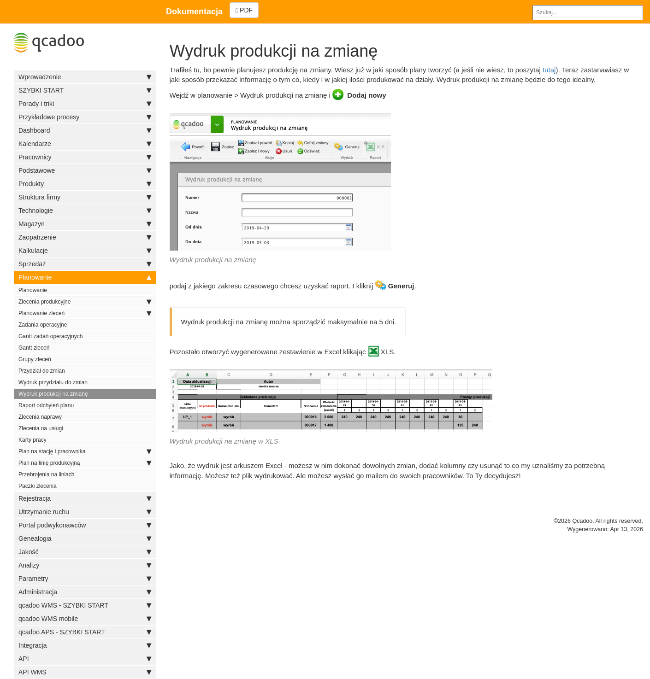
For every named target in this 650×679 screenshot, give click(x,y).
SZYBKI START (84, 90)
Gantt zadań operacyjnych (50, 336)
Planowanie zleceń (84, 313)
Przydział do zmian (41, 371)
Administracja (84, 592)
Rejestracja (84, 498)
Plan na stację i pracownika (84, 451)
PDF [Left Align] (244, 10)
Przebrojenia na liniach (46, 474)
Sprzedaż (84, 264)
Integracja (84, 645)
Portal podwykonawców (84, 525)
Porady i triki (84, 103)
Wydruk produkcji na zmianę (53, 394)
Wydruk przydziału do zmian (53, 382)
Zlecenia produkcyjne (84, 302)
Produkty (84, 183)
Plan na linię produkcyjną (84, 463)
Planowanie (84, 277)
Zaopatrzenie (84, 237)
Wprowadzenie (84, 77)
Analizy (84, 565)
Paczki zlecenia (37, 486)
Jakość (84, 551)
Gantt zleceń (33, 348)
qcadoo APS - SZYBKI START (84, 632)
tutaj (549, 70)
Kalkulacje (84, 250)
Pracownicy (84, 157)
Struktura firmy (84, 197)
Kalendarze (84, 143)
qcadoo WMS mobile (84, 618)
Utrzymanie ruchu (84, 511)
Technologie (84, 210)
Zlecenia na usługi (40, 428)
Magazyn (84, 223)
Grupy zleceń (34, 359)
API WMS (84, 672)
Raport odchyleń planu (46, 405)
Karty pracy (32, 440)
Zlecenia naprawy (40, 417)
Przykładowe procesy (84, 117)
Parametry (84, 578)
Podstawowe (84, 170)
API (84, 658)
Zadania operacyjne (42, 325)
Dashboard (84, 130)
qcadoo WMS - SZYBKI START (84, 605)
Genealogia (84, 538)
